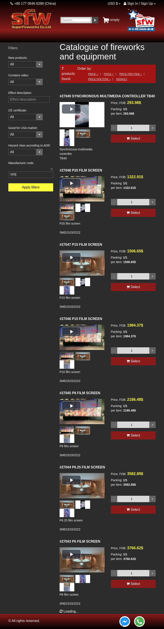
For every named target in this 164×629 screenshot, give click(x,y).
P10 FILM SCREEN (81, 319)
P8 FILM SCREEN (80, 393)
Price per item (130, 74)
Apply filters (31, 187)
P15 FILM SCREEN (81, 244)
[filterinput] (29, 99)
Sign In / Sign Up (138, 3)
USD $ (113, 3)
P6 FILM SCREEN (80, 541)
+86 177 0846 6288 (27, 3)
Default (121, 79)
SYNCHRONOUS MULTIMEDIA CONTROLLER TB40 (107, 96)
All (12, 64)
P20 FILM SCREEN (81, 170)
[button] (71, 109)
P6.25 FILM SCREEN (82, 467)
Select (133, 138)
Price (93, 74)
